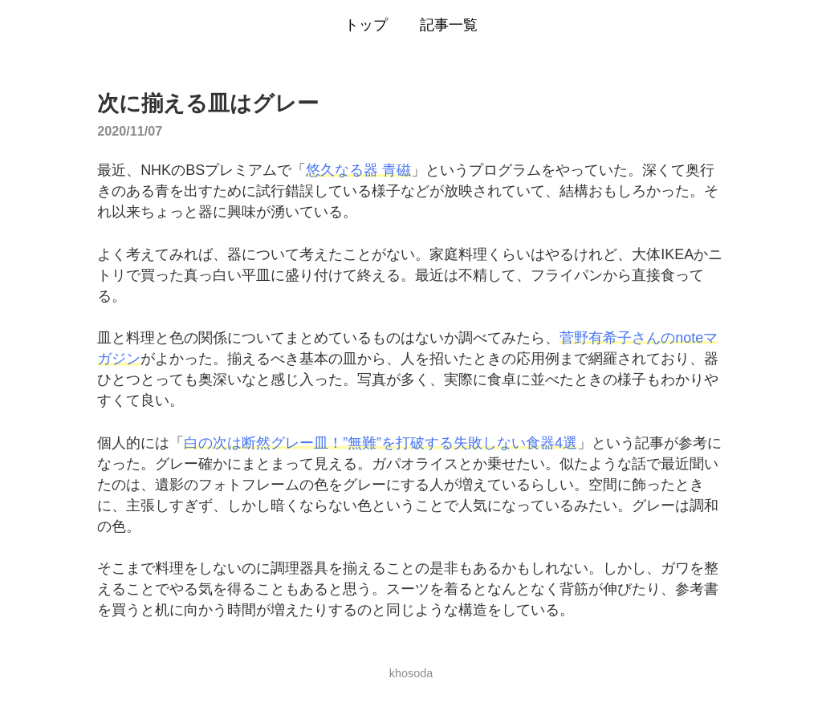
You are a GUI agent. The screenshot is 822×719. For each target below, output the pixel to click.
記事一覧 (449, 25)
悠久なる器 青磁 (358, 170)
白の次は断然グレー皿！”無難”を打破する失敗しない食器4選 (380, 443)
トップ (366, 25)
